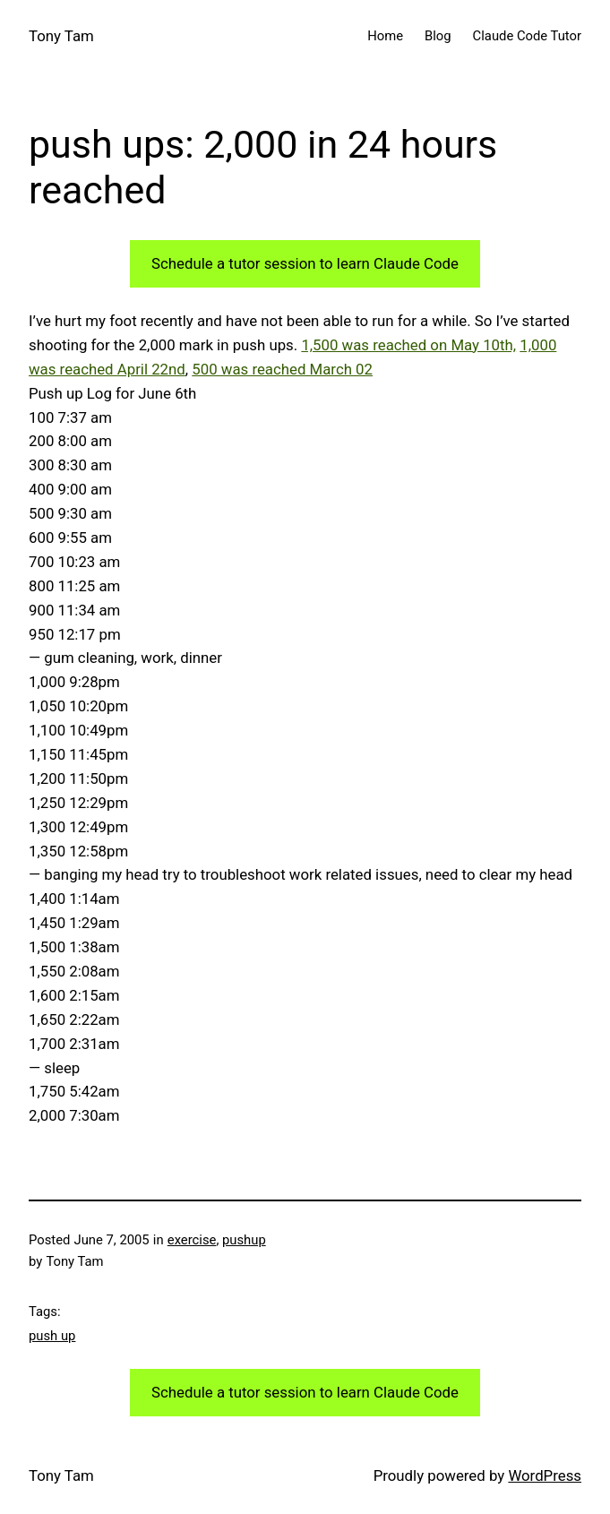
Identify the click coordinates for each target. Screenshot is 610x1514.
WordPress (544, 1475)
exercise (192, 1240)
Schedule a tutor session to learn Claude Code (305, 263)
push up (52, 1336)
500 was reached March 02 (282, 369)
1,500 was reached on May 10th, (408, 345)
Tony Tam (61, 36)
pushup (244, 1240)
